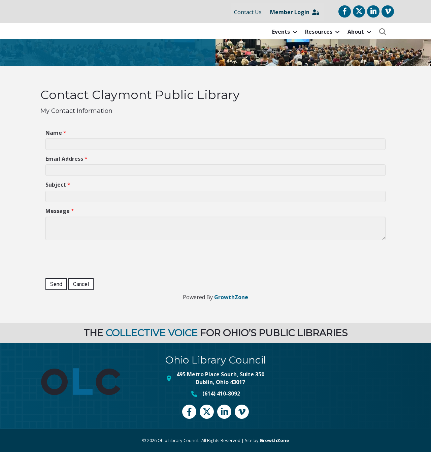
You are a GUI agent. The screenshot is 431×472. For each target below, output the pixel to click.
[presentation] (96, 278)
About (355, 41)
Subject (55, 205)
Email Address (64, 178)
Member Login (294, 12)
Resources (318, 41)
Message (57, 230)
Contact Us (248, 12)
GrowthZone (231, 317)
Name (53, 152)
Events (281, 41)
